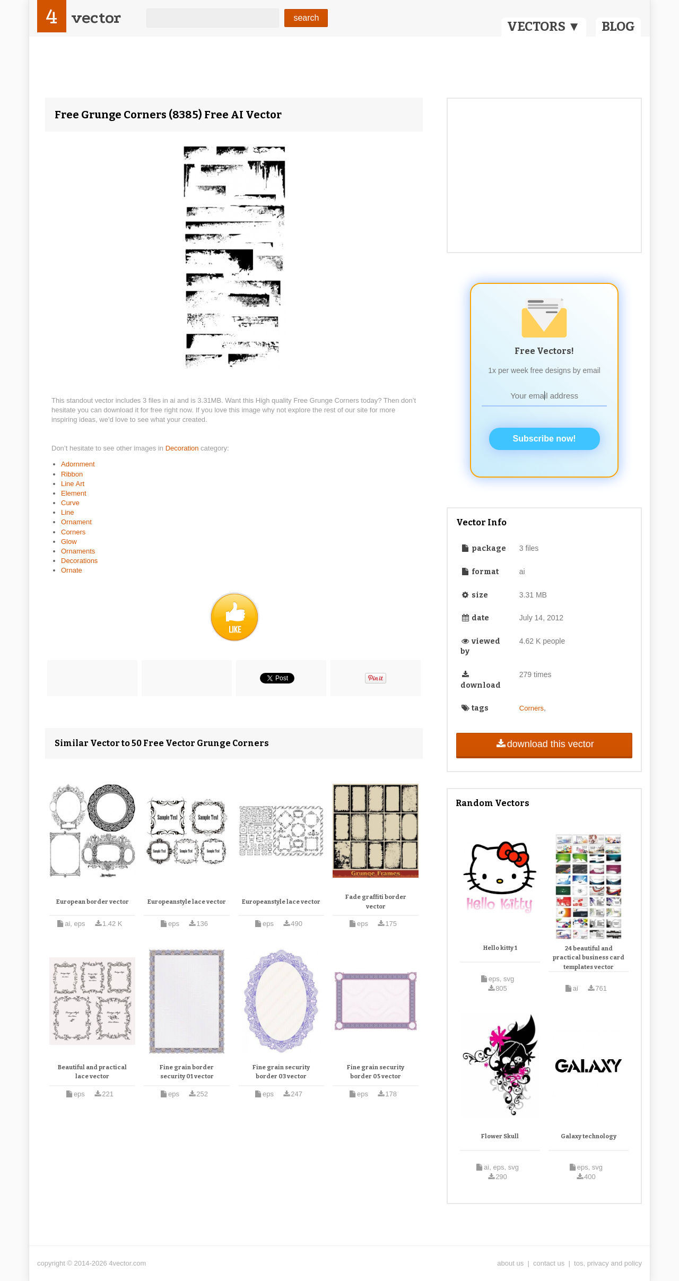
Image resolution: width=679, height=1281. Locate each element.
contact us (548, 1263)
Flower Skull (500, 1136)
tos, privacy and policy (608, 1263)
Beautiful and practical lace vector (92, 1072)
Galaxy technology (588, 1136)
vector (96, 17)
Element (73, 493)
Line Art (72, 484)
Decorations (79, 561)
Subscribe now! (544, 438)
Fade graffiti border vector (375, 902)
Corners (73, 532)
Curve (70, 503)
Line (67, 512)
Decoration (183, 448)
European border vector (92, 901)
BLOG (618, 26)
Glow (69, 542)
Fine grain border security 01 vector (187, 1072)
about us (510, 1263)
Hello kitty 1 (500, 948)
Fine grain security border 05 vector (375, 1072)
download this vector (544, 744)
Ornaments (78, 551)
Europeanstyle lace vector (186, 901)
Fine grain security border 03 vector (281, 1072)
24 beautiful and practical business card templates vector (588, 958)
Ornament (76, 522)
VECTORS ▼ (543, 26)
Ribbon (72, 474)
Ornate (71, 570)
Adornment (78, 464)
